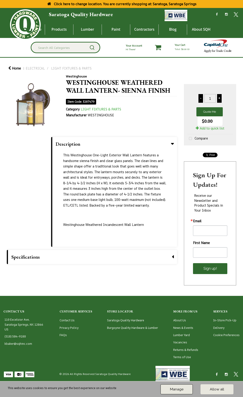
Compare (197, 138)
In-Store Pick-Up (224, 320)
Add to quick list (210, 128)
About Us (179, 320)
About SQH (201, 29)
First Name (201, 243)
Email (197, 221)
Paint (116, 29)
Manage (176, 389)
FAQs (63, 335)
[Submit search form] (92, 47)
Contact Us (67, 320)
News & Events (183, 328)
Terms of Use (182, 357)
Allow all (217, 389)
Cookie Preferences (226, 335)
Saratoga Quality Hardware (81, 14)
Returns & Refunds (185, 350)
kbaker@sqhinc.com (18, 344)
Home (14, 68)
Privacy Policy (69, 328)
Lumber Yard (181, 335)
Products (59, 29)
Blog (173, 29)
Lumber (87, 29)
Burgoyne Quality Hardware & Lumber (132, 328)
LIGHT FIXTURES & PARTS (71, 68)
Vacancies (180, 342)
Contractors (144, 29)
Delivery (219, 328)
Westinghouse (76, 76)
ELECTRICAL (35, 68)
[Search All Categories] (65, 47)
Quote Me (209, 111)
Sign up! (210, 268)
